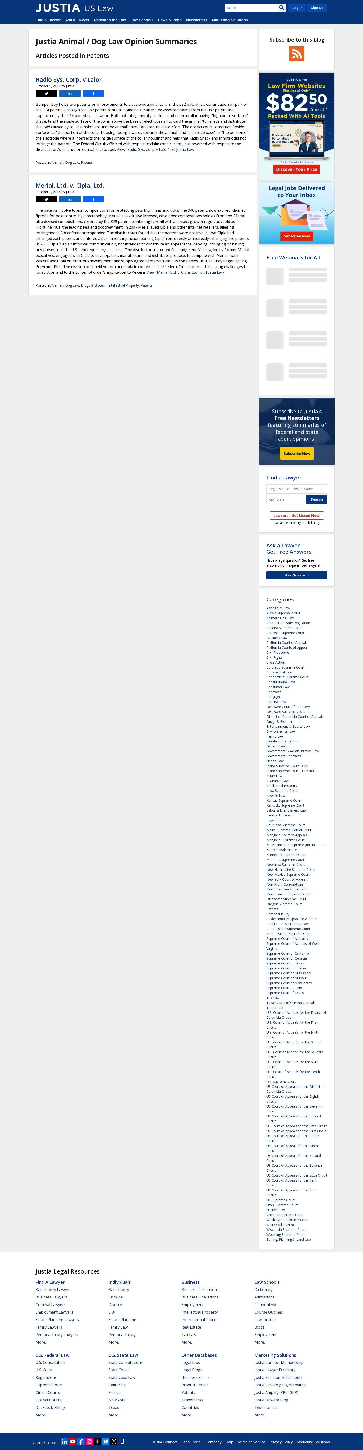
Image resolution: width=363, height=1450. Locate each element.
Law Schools (141, 20)
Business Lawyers (51, 1297)
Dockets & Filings (51, 1407)
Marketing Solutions (230, 20)
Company (213, 1442)
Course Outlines (268, 1312)
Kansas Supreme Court (284, 800)
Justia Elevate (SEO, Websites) (280, 1385)
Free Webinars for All (293, 257)
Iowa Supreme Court (282, 790)
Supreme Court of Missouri (287, 978)
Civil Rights (274, 657)
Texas (114, 1407)
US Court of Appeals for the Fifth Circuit (296, 1126)
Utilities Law (275, 1210)
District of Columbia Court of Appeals (294, 716)
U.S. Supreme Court (281, 1081)
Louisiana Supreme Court (285, 825)
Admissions (264, 1297)
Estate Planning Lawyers (57, 1319)
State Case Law (122, 1377)
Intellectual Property (123, 285)
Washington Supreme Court (287, 1219)
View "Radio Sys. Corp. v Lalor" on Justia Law (155, 149)
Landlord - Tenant (280, 815)
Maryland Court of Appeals (286, 835)
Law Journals (265, 1319)
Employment (193, 1304)
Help (229, 1442)
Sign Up (317, 8)
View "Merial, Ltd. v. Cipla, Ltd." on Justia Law (185, 272)
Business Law (276, 637)
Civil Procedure (277, 652)
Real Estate (191, 1327)
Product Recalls (195, 1385)
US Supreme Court (280, 1200)
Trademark (274, 1007)
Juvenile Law (275, 795)
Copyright (273, 697)
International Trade (199, 1319)
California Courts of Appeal (286, 647)
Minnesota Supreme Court (286, 854)
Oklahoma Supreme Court (286, 899)
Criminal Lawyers (51, 1304)
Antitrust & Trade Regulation (288, 623)
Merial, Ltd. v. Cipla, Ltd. (70, 185)
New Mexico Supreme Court (288, 874)
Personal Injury (277, 914)
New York (117, 1400)
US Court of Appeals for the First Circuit (296, 1131)
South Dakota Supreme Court (289, 933)
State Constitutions (126, 1362)
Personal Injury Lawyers (57, 1334)
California (117, 1385)
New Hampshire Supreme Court (290, 869)
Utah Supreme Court (282, 1205)
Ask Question (297, 575)
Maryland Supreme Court (285, 840)
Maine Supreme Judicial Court (288, 830)
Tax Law (272, 997)
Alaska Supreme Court (283, 613)
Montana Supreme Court (285, 859)
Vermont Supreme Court (285, 1215)
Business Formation (199, 1289)
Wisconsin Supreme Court (286, 1229)
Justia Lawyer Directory (274, 1369)
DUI (112, 1312)
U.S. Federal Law (52, 1355)
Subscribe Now (297, 453)
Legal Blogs (192, 1369)
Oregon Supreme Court (284, 904)
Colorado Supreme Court (285, 667)
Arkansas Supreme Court (285, 632)
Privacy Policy (281, 1442)
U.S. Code (44, 1369)
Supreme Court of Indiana (286, 968)
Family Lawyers (49, 1327)
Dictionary (263, 1289)
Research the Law (110, 20)
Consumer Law (278, 687)
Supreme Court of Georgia (286, 958)
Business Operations (200, 1297)
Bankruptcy (119, 1289)
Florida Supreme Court (283, 741)
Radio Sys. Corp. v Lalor (69, 79)
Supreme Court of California (287, 953)
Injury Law (274, 776)
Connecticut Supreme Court (287, 677)
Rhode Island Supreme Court (288, 928)
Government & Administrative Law (292, 751)
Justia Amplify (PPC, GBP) (276, 1392)
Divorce (115, 1304)
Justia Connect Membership (278, 1362)
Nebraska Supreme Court (285, 864)
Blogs (259, 1327)
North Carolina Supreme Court (289, 889)
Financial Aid (265, 1304)
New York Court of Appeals (287, 879)
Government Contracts (283, 756)
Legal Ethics (275, 820)
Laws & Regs (170, 20)
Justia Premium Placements (278, 1377)
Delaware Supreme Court (285, 711)
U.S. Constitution (50, 1362)
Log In (297, 8)
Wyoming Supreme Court (285, 1234)
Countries (190, 1407)
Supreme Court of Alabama (287, 938)
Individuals (120, 1282)
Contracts (273, 692)
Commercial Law (279, 672)
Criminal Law (276, 702)
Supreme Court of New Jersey (289, 983)
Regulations (46, 1377)
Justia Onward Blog (271, 1400)
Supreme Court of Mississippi (288, 973)
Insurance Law (277, 780)
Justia (51, 1443)
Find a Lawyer (48, 20)
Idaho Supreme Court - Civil (287, 766)
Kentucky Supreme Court (285, 805)
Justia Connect (164, 1442)
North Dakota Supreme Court (289, 894)
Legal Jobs (191, 1362)
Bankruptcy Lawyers (54, 1289)
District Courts (48, 1400)
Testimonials (265, 1407)
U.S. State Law (123, 1355)
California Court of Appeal (286, 642)
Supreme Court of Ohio (284, 988)
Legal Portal (191, 1442)
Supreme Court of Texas (285, 993)
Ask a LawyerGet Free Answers (288, 548)
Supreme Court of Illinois (285, 963)
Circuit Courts (48, 1392)
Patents (87, 162)
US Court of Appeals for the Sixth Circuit (296, 1175)
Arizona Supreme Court (284, 628)
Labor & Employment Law (286, 810)
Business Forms (196, 1377)
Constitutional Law (280, 682)
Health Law (275, 761)
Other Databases (199, 1355)
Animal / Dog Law (65, 162)
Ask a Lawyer (77, 20)
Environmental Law (281, 731)
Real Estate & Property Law (287, 923)
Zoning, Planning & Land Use (288, 1239)
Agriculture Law (278, 608)
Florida (115, 1392)
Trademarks (192, 1400)
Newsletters (196, 20)
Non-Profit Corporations (285, 884)
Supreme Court (49, 1385)
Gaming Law (276, 746)
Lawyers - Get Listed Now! (297, 515)
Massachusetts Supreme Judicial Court (295, 845)
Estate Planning (122, 1319)
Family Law (275, 736)
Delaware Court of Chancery (288, 706)
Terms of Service (251, 1442)
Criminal (116, 1297)
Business (191, 1282)
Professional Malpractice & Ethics (292, 919)
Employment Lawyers (54, 1312)
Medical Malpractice (281, 849)
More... (41, 1342)
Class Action (275, 662)
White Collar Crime (280, 1224)
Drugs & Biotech (93, 285)
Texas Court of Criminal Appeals (290, 1002)
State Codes (119, 1369)
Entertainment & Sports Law (288, 726)
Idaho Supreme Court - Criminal (290, 771)
